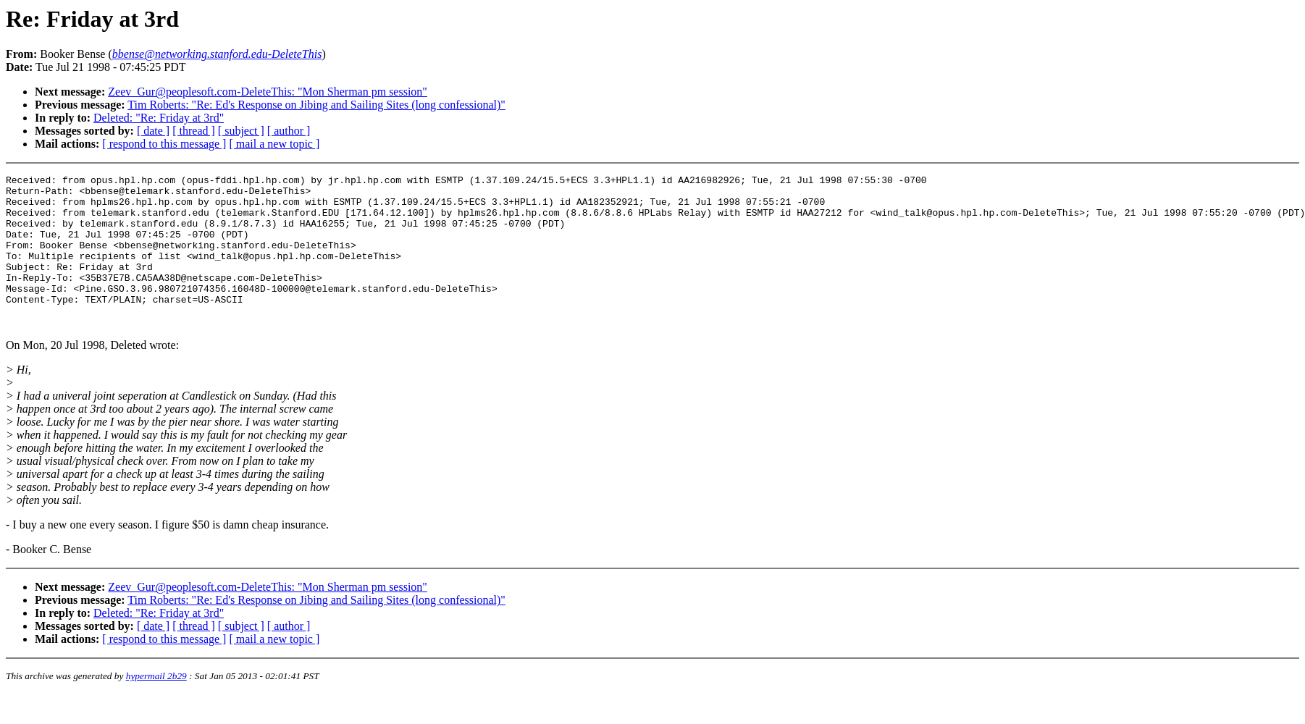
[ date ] (153, 131)
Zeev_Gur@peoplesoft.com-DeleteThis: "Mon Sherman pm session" (267, 91)
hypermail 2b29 (156, 706)
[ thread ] (193, 131)
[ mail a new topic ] (274, 144)
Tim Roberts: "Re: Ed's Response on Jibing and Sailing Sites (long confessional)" (316, 104)
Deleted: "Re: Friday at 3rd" (158, 117)
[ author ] (289, 131)
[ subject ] (241, 131)
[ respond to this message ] (164, 144)
